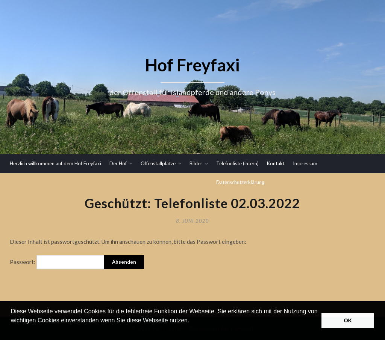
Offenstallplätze (158, 163)
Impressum (305, 163)
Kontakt (276, 163)
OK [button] (348, 320)
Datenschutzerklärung (240, 182)
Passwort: (58, 262)
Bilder (195, 163)
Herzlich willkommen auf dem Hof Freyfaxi (55, 163)
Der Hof (118, 163)
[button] (12, 330)
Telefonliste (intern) (237, 163)
